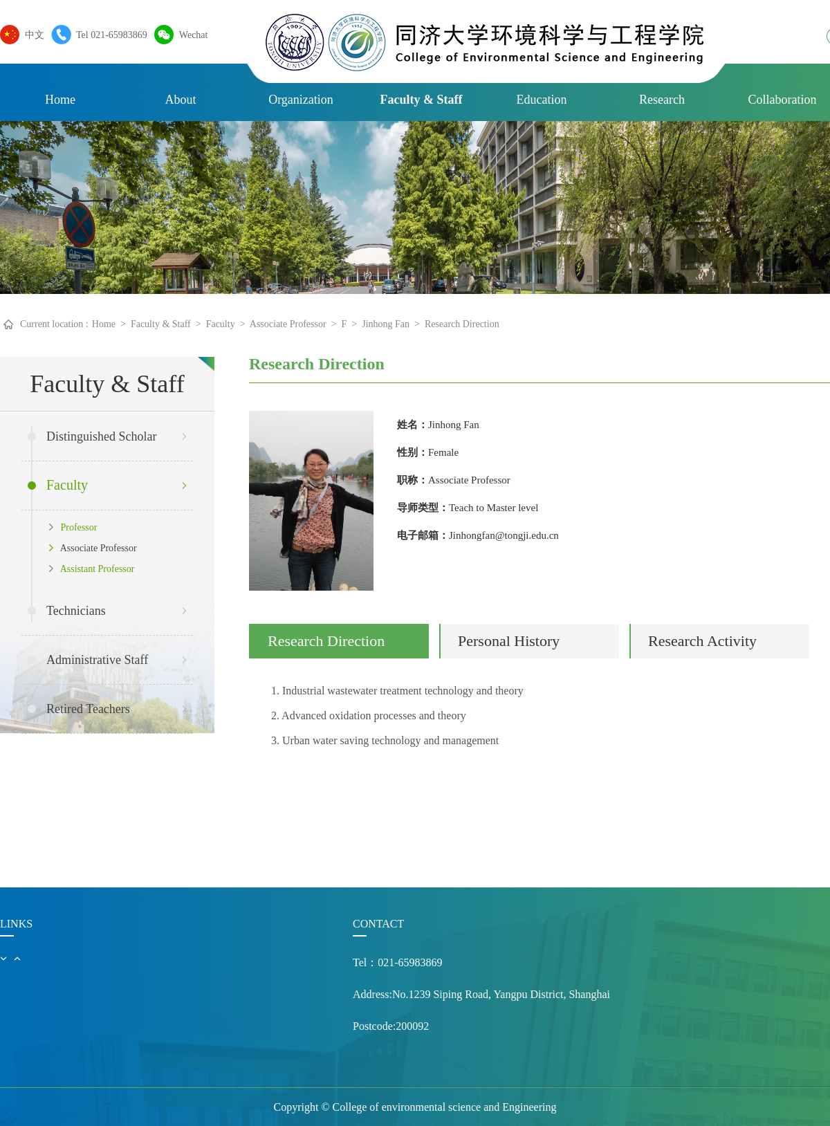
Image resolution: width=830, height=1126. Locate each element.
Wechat (190, 34)
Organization (300, 100)
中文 (31, 34)
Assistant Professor (91, 569)
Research (662, 100)
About (180, 100)
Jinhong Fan (385, 324)
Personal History (509, 640)
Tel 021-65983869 (108, 34)
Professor (73, 527)
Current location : (54, 324)
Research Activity (702, 640)
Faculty (220, 324)
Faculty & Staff (421, 100)
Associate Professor (288, 324)
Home (60, 100)
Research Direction (462, 324)
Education (542, 100)
